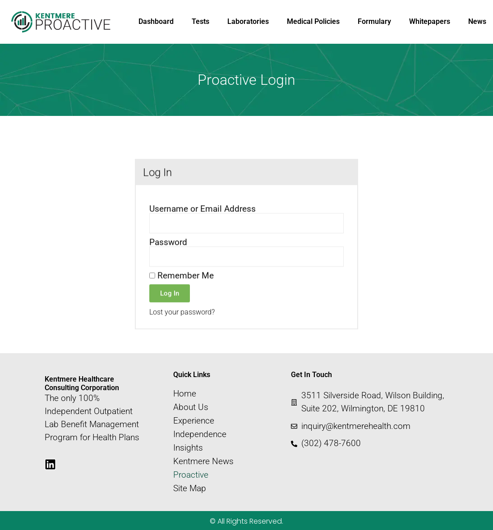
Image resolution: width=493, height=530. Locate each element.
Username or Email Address (202, 222)
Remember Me (181, 289)
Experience (193, 420)
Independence (199, 434)
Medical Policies (313, 21)
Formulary (374, 21)
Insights (188, 447)
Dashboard (156, 21)
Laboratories (248, 21)
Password (168, 255)
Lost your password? (182, 325)
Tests (200, 21)
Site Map (189, 488)
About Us (190, 407)
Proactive (190, 474)
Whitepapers (429, 21)
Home (184, 393)
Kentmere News (203, 461)
